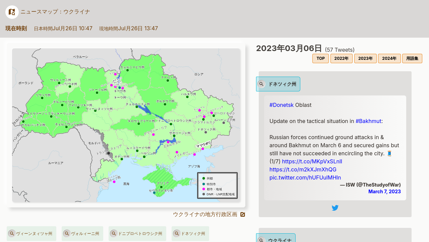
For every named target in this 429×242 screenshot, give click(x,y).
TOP (320, 58)
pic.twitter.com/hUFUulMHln (305, 177)
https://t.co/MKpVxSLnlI (312, 161)
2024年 (389, 58)
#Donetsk (281, 105)
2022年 (341, 58)
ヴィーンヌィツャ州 (30, 234)
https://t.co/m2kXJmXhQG (302, 169)
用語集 (412, 58)
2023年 (365, 58)
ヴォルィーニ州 (81, 234)
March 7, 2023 (384, 191)
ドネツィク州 (189, 234)
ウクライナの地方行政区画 (209, 214)
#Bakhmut (368, 121)
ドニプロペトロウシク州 (136, 234)
